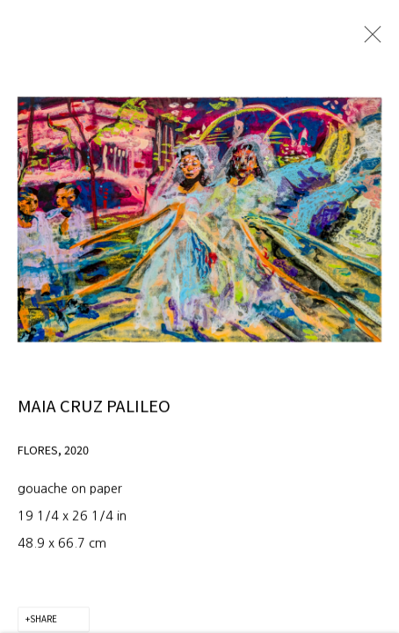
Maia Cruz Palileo (94, 419)
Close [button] (369, 39)
